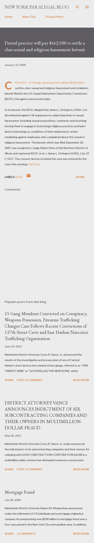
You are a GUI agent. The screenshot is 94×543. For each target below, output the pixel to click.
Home (8, 16)
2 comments (26, 533)
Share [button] (80, 176)
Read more (81, 380)
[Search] (77, 7)
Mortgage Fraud (20, 492)
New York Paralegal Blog (37, 7)
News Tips (29, 16)
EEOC (19, 176)
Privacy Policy (54, 16)
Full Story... (34, 164)
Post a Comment (30, 380)
